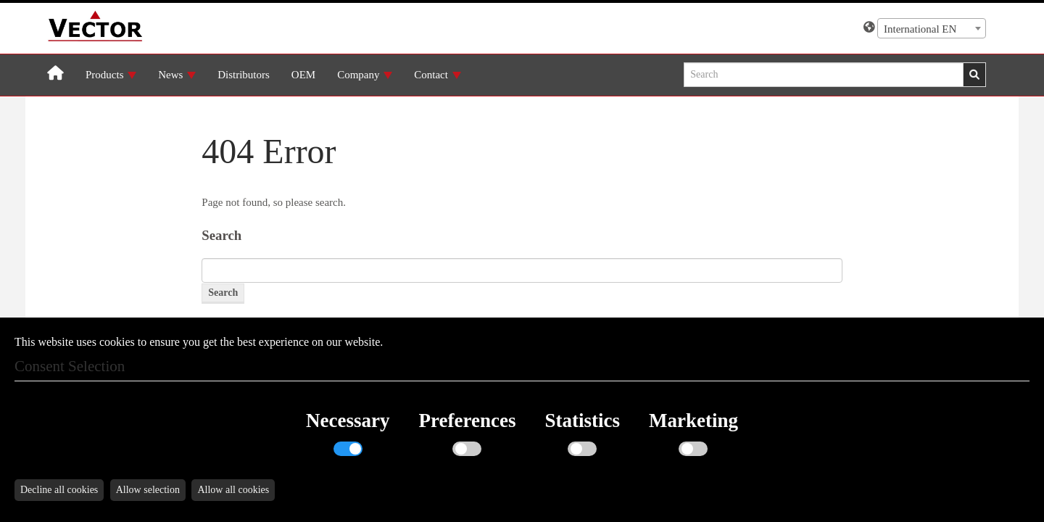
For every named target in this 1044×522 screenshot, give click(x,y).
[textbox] (931, 29)
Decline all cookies (59, 489)
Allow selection (148, 489)
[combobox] (931, 28)
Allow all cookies (233, 489)
